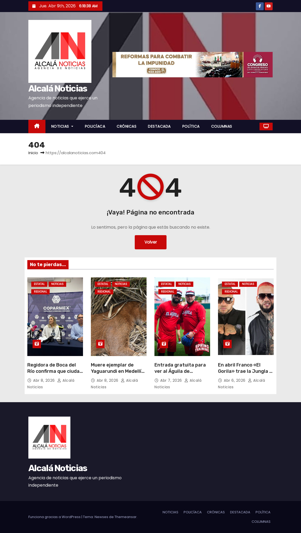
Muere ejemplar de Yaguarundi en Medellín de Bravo (117, 371)
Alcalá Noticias (57, 88)
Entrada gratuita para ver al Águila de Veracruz (180, 371)
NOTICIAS (62, 126)
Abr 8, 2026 (44, 380)
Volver (150, 242)
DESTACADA (159, 126)
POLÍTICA (191, 126)
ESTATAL (39, 284)
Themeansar (126, 516)
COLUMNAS (221, 126)
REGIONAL (40, 292)
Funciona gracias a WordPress (54, 516)
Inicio (33, 152)
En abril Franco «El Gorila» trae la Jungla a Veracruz (245, 371)
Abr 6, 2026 (235, 380)
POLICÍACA (95, 126)
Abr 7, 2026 (171, 380)
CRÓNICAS (126, 126)
